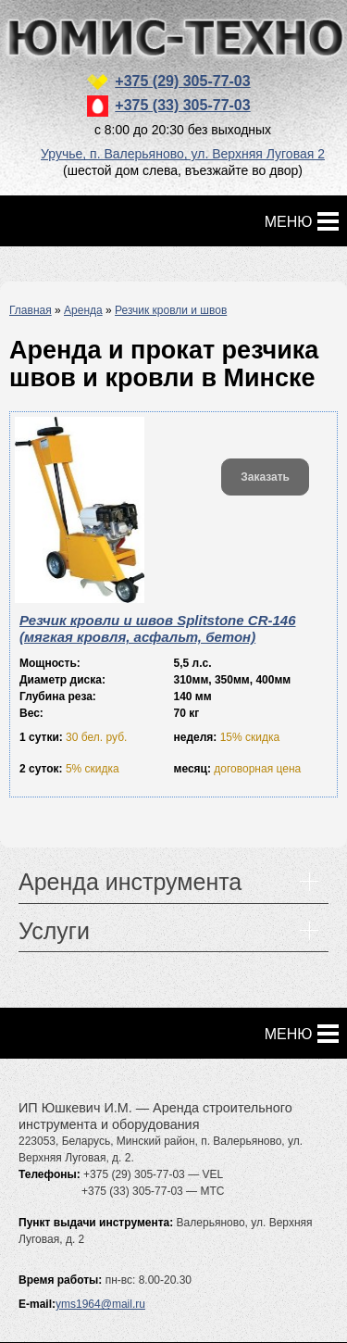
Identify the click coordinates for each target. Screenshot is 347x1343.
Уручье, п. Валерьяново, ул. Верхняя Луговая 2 (183, 153)
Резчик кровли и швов (171, 310)
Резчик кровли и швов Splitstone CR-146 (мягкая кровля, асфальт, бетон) (157, 628)
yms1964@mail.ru (100, 1304)
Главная (30, 310)
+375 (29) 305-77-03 (182, 81)
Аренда (83, 310)
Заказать (265, 477)
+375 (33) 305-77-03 (182, 105)
